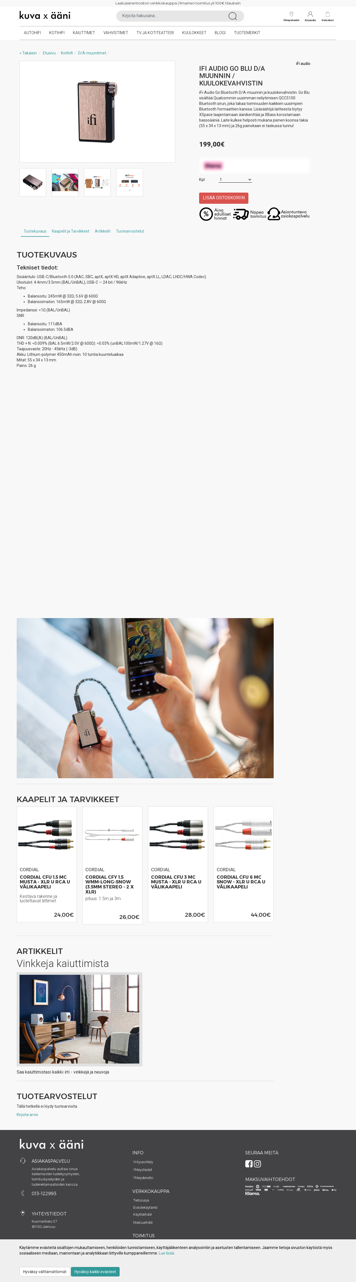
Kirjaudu (310, 16)
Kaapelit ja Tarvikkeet (70, 231)
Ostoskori (328, 20)
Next (165, 112)
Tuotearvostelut (130, 231)
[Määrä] (235, 180)
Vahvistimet (115, 33)
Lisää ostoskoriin (224, 197)
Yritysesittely (143, 1162)
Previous (29, 112)
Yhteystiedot (291, 16)
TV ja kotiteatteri (155, 33)
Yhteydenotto (143, 1178)
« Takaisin (28, 53)
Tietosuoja (141, 1200)
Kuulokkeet (194, 33)
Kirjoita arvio (27, 1114)
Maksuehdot (143, 1222)
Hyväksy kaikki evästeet (95, 1272)
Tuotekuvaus (35, 231)
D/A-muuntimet (92, 53)
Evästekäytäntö (145, 1207)
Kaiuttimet (84, 33)
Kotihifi (57, 33)
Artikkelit (102, 231)
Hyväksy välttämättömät (44, 1272)
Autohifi (32, 33)
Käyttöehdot (142, 1214)
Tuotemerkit (247, 33)
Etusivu (49, 53)
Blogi (220, 33)
